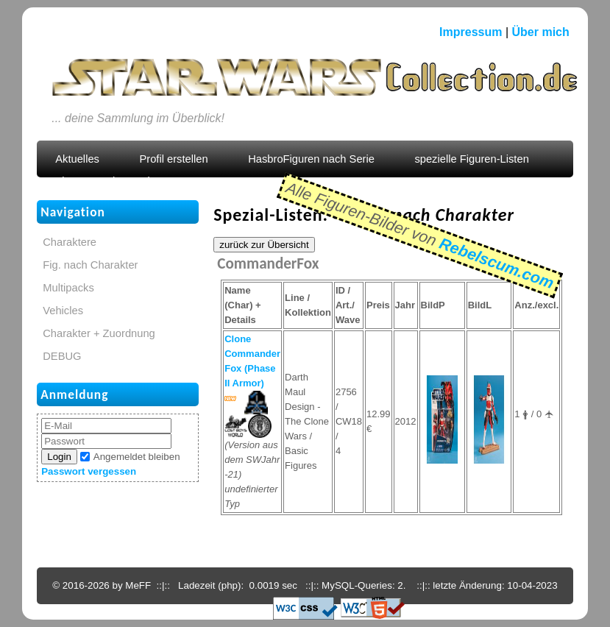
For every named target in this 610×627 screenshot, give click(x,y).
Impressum (470, 32)
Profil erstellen (173, 159)
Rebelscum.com (496, 262)
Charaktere (69, 242)
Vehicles (63, 310)
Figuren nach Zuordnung (114, 181)
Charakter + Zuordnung (99, 333)
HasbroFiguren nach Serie (311, 159)
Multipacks (68, 288)
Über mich (541, 32)
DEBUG (62, 356)
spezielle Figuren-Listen (471, 159)
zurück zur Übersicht (263, 244)
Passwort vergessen (88, 471)
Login (59, 456)
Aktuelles (77, 159)
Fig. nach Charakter (90, 265)
